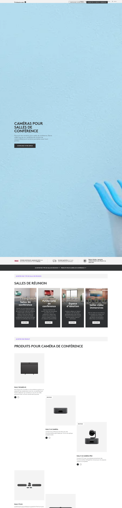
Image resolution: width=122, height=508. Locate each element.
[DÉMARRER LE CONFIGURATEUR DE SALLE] (92, 479)
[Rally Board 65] (29, 368)
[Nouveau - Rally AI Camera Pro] (93, 368)
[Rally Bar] (61, 420)
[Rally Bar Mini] (93, 420)
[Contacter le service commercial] (97, 9)
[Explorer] (25, 322)
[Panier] (115, 5)
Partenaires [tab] (62, 5)
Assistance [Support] (108, 1)
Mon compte (110, 5)
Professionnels (95, 1)
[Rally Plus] (29, 420)
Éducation (102, 1)
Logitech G (87, 1)
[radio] (15, 397)
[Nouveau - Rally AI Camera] (61, 368)
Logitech (82, 1)
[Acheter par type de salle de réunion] (47, 268)
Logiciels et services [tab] (38, 5)
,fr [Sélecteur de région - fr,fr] (115, 1)
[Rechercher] (101, 5)
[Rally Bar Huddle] (29, 472)
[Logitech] (13, 5)
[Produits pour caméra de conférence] (73, 268)
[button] (20, 9)
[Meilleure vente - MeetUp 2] (61, 472)
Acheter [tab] (25, 5)
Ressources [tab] (51, 5)
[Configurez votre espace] (77, 9)
